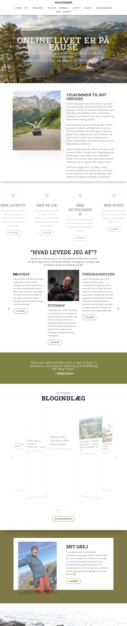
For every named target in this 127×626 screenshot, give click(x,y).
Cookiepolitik (97, 620)
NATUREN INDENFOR (104, 8)
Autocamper (40, 444)
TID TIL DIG (52, 8)
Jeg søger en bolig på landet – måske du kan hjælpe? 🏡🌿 (89, 439)
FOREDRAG (63, 8)
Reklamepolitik (81, 620)
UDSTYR (76, 8)
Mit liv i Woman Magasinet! (19, 435)
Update (30, 447)
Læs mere (13, 235)
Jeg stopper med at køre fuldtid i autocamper (106, 437)
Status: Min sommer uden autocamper (59, 439)
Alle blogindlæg (63, 468)
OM (26, 8)
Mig (63, 447)
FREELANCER (37, 8)
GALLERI (88, 8)
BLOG (58, 12)
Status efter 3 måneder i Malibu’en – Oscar (37, 438)
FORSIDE (18, 8)
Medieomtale (22, 440)
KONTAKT (67, 12)
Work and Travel (106, 444)
